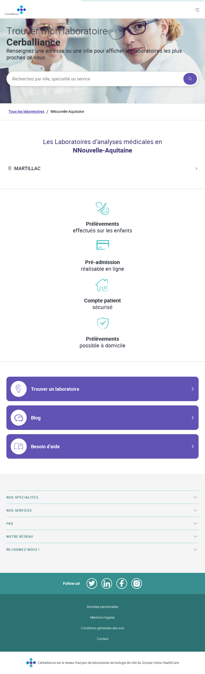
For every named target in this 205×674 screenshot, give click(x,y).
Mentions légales (102, 617)
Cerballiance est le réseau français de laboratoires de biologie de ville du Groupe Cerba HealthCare (108, 663)
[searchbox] (94, 79)
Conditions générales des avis (102, 628)
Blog (36, 417)
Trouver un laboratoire (55, 389)
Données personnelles (103, 607)
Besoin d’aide (45, 446)
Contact (102, 639)
